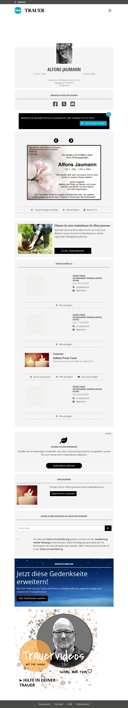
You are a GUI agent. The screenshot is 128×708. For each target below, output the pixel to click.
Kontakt (59, 704)
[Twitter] (64, 103)
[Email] (72, 103)
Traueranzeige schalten (44, 209)
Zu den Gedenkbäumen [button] (72, 251)
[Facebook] (55, 103)
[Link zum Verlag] (30, 10)
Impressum (45, 704)
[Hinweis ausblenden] (108, 114)
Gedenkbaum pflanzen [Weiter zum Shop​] (64, 465)
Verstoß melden (88, 376)
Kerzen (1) (90, 209)
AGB (70, 704)
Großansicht (81, 287)
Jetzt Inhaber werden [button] (93, 123)
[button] (56, 141)
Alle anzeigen (71, 209)
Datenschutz (82, 704)
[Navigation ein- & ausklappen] (110, 10)
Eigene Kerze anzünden (63, 493)
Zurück (20, 2)
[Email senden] (61, 528)
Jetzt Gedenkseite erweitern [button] (32, 598)
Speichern (79, 290)
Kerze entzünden (40, 376)
